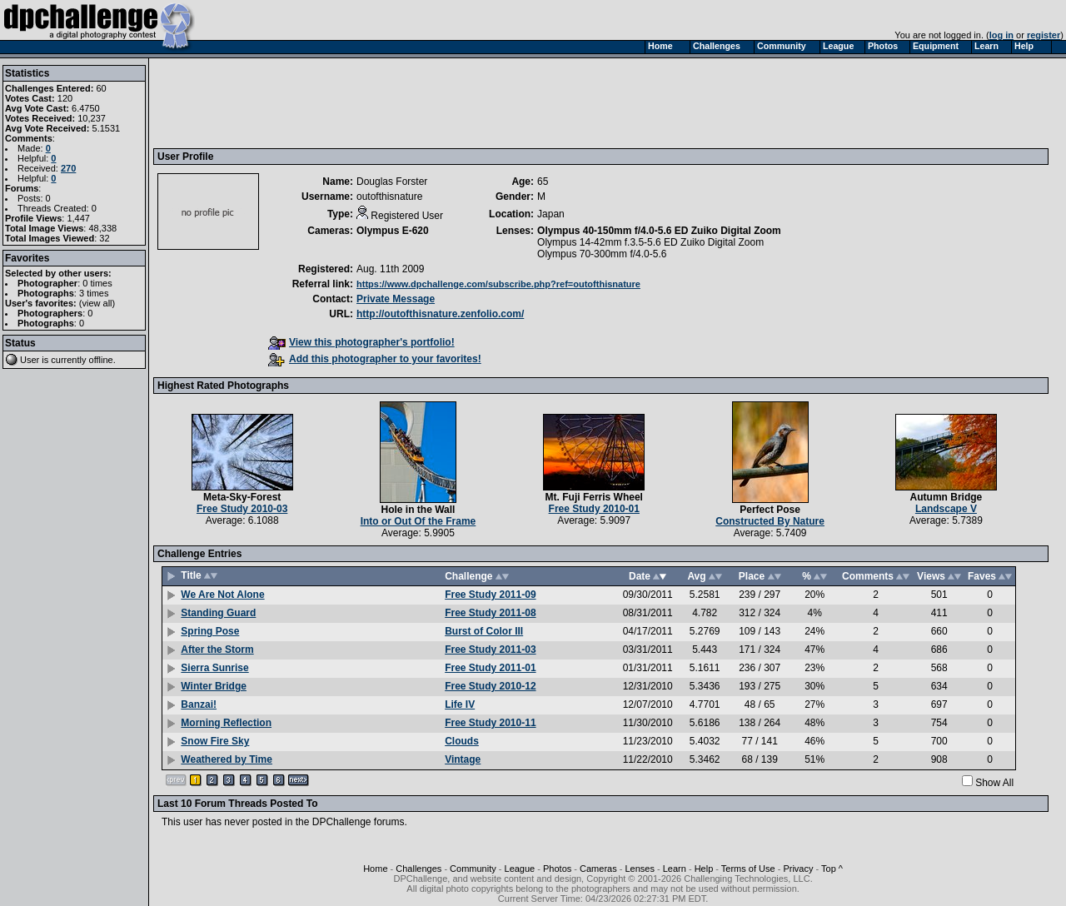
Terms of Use (748, 869)
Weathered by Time (226, 759)
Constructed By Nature (769, 521)
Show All (994, 783)
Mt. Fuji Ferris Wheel (594, 497)
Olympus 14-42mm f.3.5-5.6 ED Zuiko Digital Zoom (650, 242)
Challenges (418, 869)
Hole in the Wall (418, 509)
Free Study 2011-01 (490, 668)
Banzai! (199, 704)
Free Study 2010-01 (594, 509)
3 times (93, 293)
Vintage (463, 759)
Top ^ (832, 869)
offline (101, 360)
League (520, 869)
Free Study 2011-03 (490, 649)
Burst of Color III (484, 631)
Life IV (460, 704)
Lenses (639, 869)
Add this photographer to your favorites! (374, 359)
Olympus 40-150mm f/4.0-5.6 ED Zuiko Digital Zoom (659, 230)
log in (1001, 35)
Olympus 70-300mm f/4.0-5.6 (601, 254)
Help (704, 869)
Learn (674, 869)
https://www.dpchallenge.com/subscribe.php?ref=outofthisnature (498, 284)
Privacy (798, 869)
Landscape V (946, 509)
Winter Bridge (214, 686)
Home (375, 869)
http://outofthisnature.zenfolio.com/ (440, 314)
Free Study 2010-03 (242, 509)
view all (97, 303)
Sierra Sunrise (214, 668)
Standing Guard (218, 613)
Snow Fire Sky (215, 741)
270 (68, 168)
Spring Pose (210, 631)
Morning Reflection (226, 723)
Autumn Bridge (946, 497)
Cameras (598, 869)
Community (473, 869)
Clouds (462, 741)
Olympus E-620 (392, 230)
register (1043, 35)
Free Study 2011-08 (490, 613)
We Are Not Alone (222, 594)
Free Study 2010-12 (490, 686)
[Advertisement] (460, 102)
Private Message (395, 299)
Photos (557, 869)
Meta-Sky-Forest (242, 497)
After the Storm (217, 649)
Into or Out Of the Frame (418, 521)
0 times (97, 283)
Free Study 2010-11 (490, 723)
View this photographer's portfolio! (361, 342)
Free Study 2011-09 (490, 594)
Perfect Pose (770, 509)
